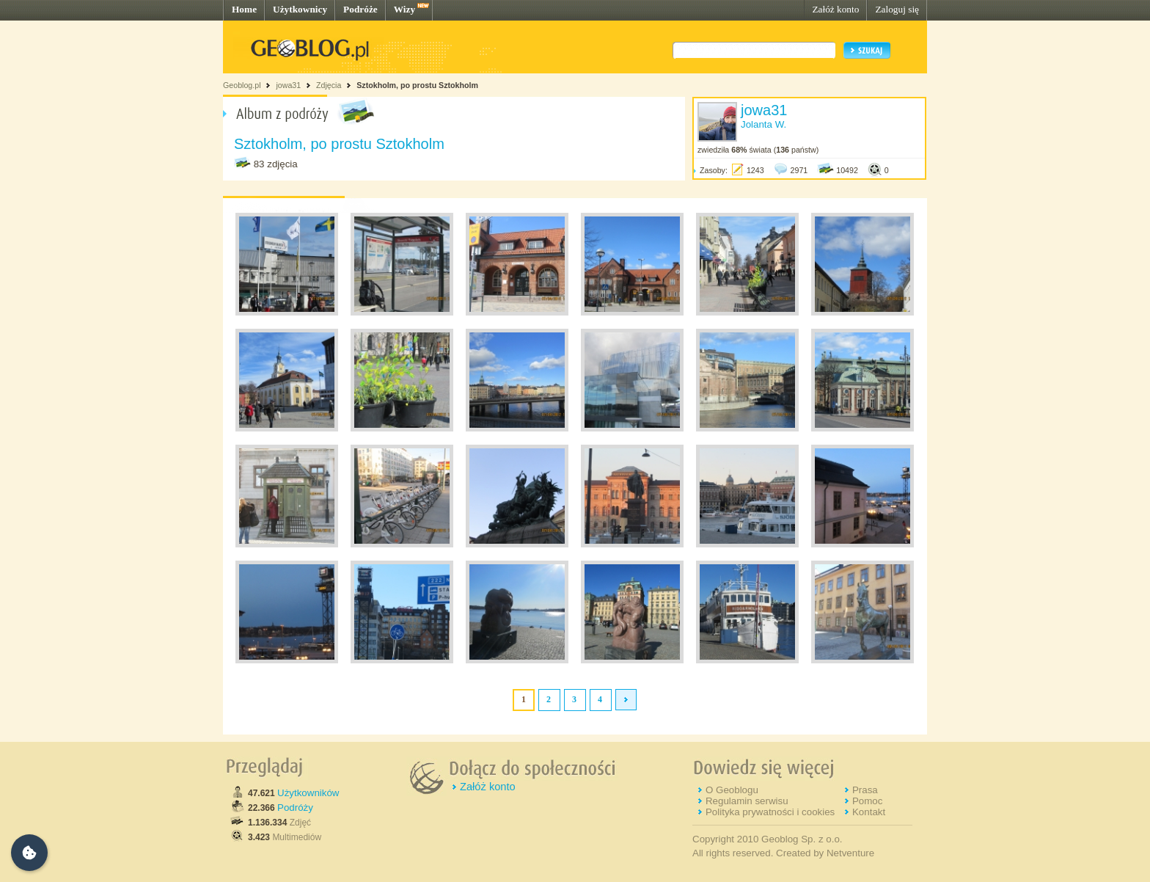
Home (244, 9)
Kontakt (868, 811)
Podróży (295, 807)
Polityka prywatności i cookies (770, 811)
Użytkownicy (300, 9)
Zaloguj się (897, 9)
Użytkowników (308, 792)
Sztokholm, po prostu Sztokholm (417, 85)
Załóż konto (835, 9)
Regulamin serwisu (747, 800)
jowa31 (288, 85)
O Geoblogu (732, 789)
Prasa (865, 789)
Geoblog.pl (242, 85)
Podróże (360, 9)
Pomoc (867, 800)
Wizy (404, 9)
